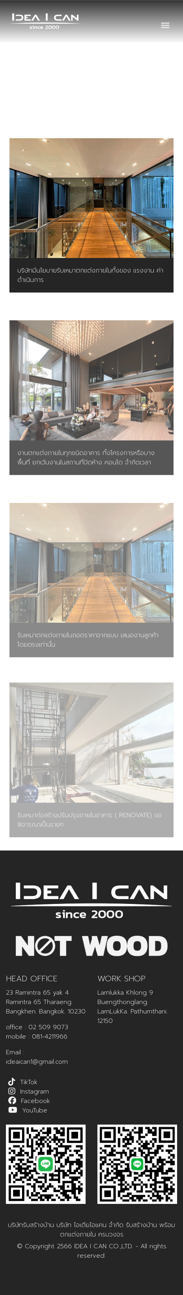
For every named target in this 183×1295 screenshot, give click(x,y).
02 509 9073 (48, 1027)
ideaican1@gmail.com (37, 1061)
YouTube (34, 1110)
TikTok (28, 1082)
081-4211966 (49, 1036)
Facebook (35, 1101)
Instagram (34, 1091)
